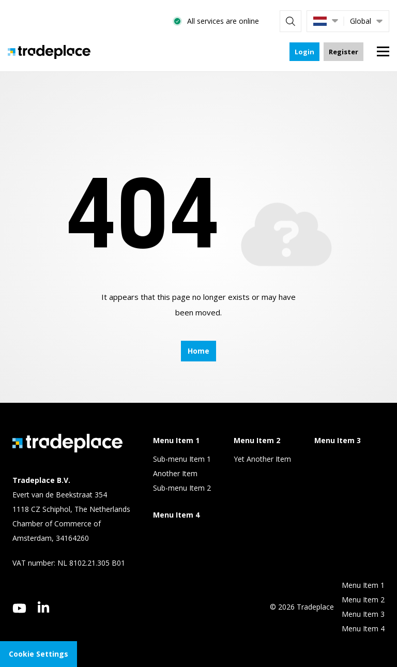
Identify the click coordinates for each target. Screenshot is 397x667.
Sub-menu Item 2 (182, 488)
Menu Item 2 (363, 599)
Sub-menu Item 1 (182, 459)
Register (343, 51)
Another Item (175, 473)
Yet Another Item (262, 459)
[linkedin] (44, 607)
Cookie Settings (38, 654)
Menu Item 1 (363, 585)
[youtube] (19, 608)
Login (304, 51)
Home (198, 351)
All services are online (223, 21)
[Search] (290, 21)
